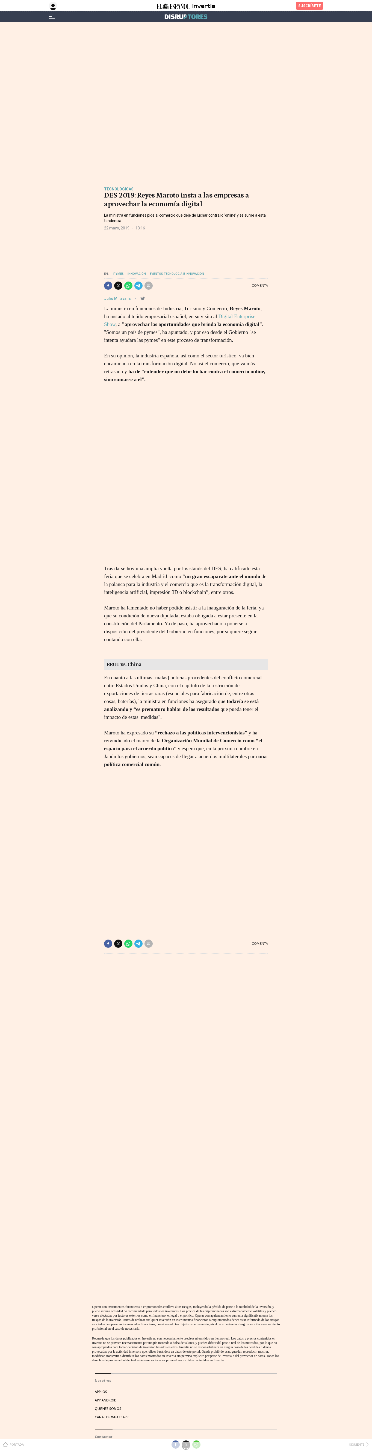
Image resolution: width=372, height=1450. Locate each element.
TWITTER (102, 1347)
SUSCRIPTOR (105, 1316)
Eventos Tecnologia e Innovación (177, 274)
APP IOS (101, 1235)
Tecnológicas (119, 189)
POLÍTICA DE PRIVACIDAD (114, 1412)
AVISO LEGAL (105, 1403)
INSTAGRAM (104, 1364)
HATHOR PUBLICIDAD (111, 1291)
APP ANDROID (106, 1243)
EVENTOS (102, 1299)
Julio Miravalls (118, 298)
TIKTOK (101, 1372)
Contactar (104, 1280)
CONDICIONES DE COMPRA (116, 1420)
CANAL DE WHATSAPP (112, 1260)
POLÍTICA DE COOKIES (112, 1429)
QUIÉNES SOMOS (108, 1251)
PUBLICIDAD (104, 1308)
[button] (108, 285)
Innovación (137, 274)
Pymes (118, 274)
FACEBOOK (103, 1355)
